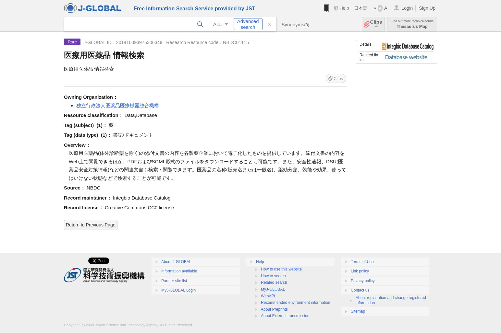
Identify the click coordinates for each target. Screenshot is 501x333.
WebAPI (268, 296)
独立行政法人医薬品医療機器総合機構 (117, 105)
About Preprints (274, 309)
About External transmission (285, 316)
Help (344, 8)
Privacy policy (362, 281)
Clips (376, 24)
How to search (273, 276)
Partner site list (174, 281)
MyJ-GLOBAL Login (178, 290)
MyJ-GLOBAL (273, 289)
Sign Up (427, 8)
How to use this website (281, 269)
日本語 (361, 8)
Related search (274, 282)
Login (407, 8)
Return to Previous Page (91, 224)
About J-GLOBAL (176, 261)
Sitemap (358, 311)
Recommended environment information (295, 302)
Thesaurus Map (412, 24)
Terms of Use (362, 261)
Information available (179, 271)
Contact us (360, 290)
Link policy (360, 271)
